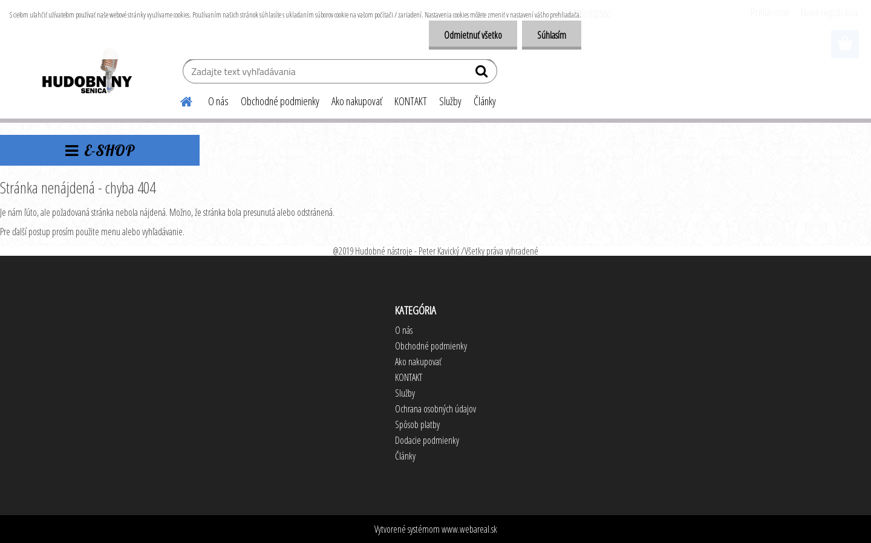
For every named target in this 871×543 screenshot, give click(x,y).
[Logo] (86, 72)
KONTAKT (410, 101)
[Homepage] (179, 100)
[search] (483, 74)
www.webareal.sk (469, 529)
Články (485, 101)
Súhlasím (551, 35)
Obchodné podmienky (280, 101)
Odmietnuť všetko (473, 35)
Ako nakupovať (356, 101)
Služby (450, 101)
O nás (218, 101)
